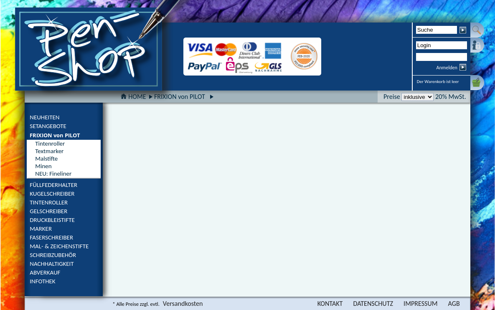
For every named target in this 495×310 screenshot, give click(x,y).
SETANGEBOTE (48, 126)
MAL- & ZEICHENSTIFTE (59, 246)
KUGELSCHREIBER (52, 193)
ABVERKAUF (45, 272)
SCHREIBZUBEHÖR (53, 255)
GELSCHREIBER (48, 211)
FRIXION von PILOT (55, 135)
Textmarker (49, 151)
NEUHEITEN (44, 117)
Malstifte (46, 158)
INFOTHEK (42, 281)
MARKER (41, 228)
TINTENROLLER (49, 202)
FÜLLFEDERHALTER (53, 185)
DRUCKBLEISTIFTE (52, 220)
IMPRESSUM (421, 303)
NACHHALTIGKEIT (52, 263)
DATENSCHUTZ (373, 303)
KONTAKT (330, 303)
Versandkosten (183, 303)
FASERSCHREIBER (51, 237)
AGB (454, 303)
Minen (43, 166)
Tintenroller (50, 143)
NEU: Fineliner (53, 173)
